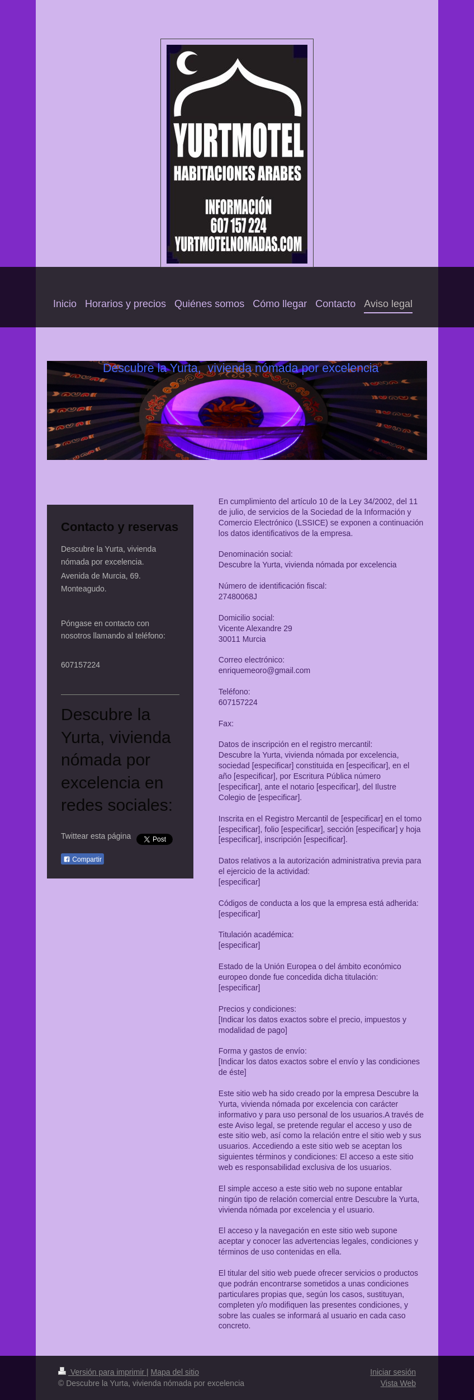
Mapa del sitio (175, 1372)
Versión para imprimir (102, 1372)
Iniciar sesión (393, 1372)
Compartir (82, 859)
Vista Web (398, 1383)
